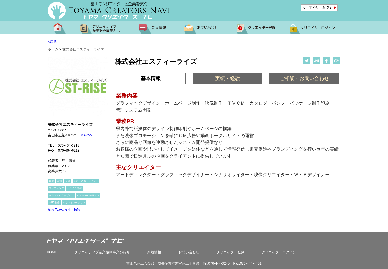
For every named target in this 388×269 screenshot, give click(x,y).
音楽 (67, 181)
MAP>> (84, 135)
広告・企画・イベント (85, 181)
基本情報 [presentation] (151, 78)
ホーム (53, 49)
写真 (59, 181)
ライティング (56, 188)
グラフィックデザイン (61, 195)
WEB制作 (54, 202)
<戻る (52, 42)
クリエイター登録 (230, 252)
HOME (52, 252)
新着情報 (154, 252)
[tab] (150, 78)
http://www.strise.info (64, 210)
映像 (51, 181)
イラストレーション (74, 202)
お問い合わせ (188, 252)
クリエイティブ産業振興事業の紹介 (102, 252)
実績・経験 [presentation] (227, 78)
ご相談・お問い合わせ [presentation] (304, 78)
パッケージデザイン (88, 195)
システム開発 (74, 188)
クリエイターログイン (279, 252)
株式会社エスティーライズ (83, 49)
